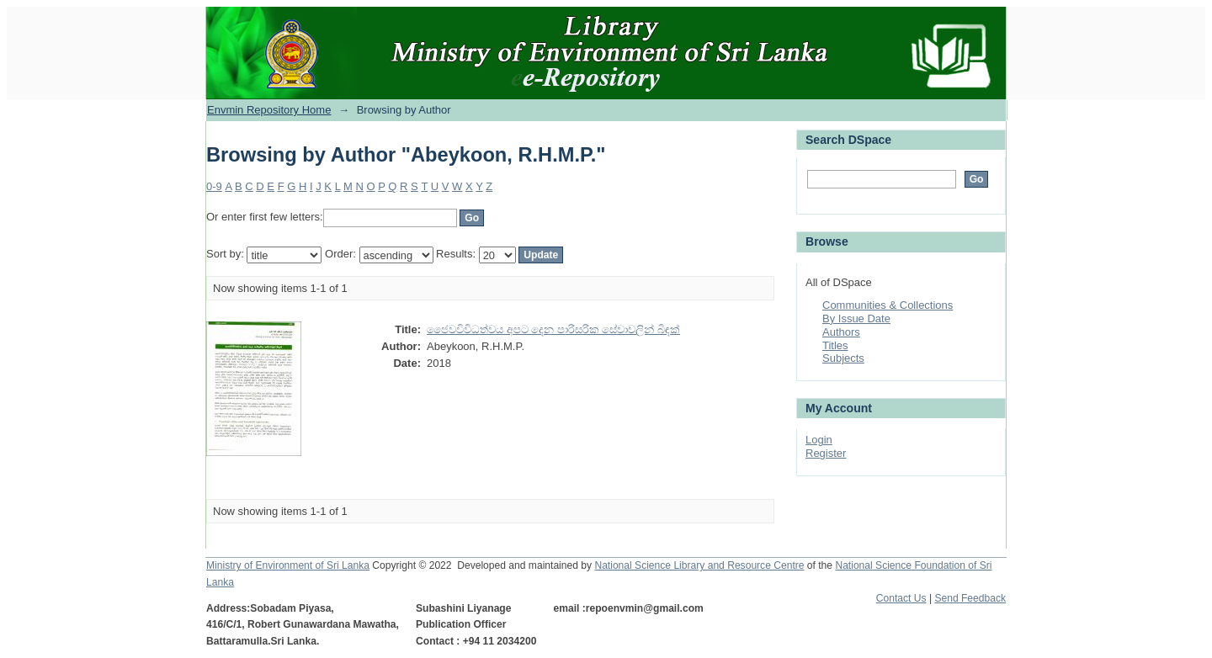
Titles (835, 345)
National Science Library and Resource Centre (699, 565)
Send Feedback (970, 598)
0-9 (214, 186)
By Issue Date (856, 318)
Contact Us (901, 598)
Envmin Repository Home (269, 109)
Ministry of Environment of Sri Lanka (287, 565)
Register (825, 453)
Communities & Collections (887, 305)
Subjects (843, 358)
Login (818, 439)
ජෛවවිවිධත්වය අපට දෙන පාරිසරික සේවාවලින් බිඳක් (553, 329)
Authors (841, 332)
